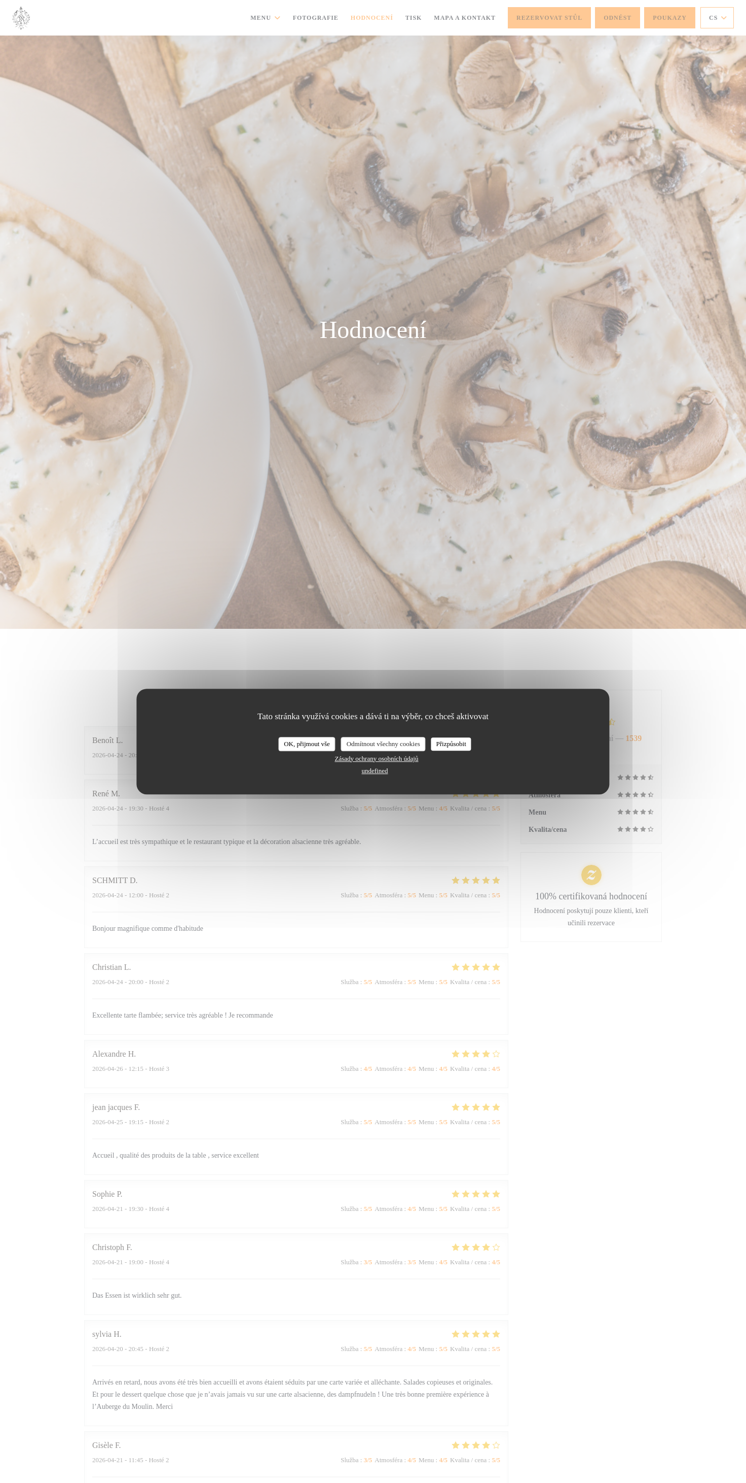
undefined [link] (375, 770)
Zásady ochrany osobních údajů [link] (377, 758)
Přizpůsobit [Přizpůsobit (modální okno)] (451, 744)
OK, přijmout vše (307, 744)
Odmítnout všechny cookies (383, 744)
